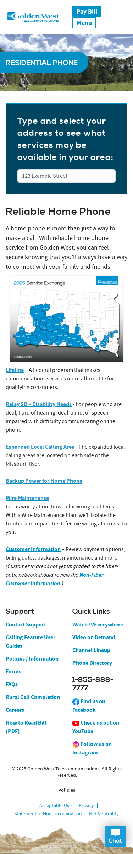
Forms (13, 671)
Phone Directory (92, 663)
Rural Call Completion (33, 697)
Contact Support (26, 624)
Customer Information (33, 549)
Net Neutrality (104, 813)
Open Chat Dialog (115, 836)
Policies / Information (32, 658)
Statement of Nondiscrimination (48, 813)
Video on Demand (93, 637)
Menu (84, 22)
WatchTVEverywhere (97, 624)
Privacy (86, 805)
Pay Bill (87, 11)
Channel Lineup (91, 650)
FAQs (12, 684)
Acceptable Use (55, 805)
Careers (15, 710)
